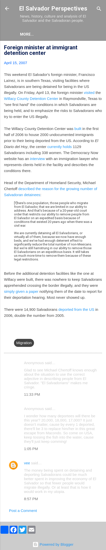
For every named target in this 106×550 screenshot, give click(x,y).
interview (37, 159)
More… (49, 34)
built (78, 128)
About (26, 34)
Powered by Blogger (52, 544)
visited (89, 92)
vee (27, 463)
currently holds (59, 147)
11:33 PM (32, 394)
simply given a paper (21, 291)
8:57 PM (31, 499)
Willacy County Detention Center (31, 98)
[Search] (99, 9)
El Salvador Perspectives (53, 8)
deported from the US (76, 309)
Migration (24, 343)
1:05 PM (31, 449)
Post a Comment (23, 510)
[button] (99, 48)
